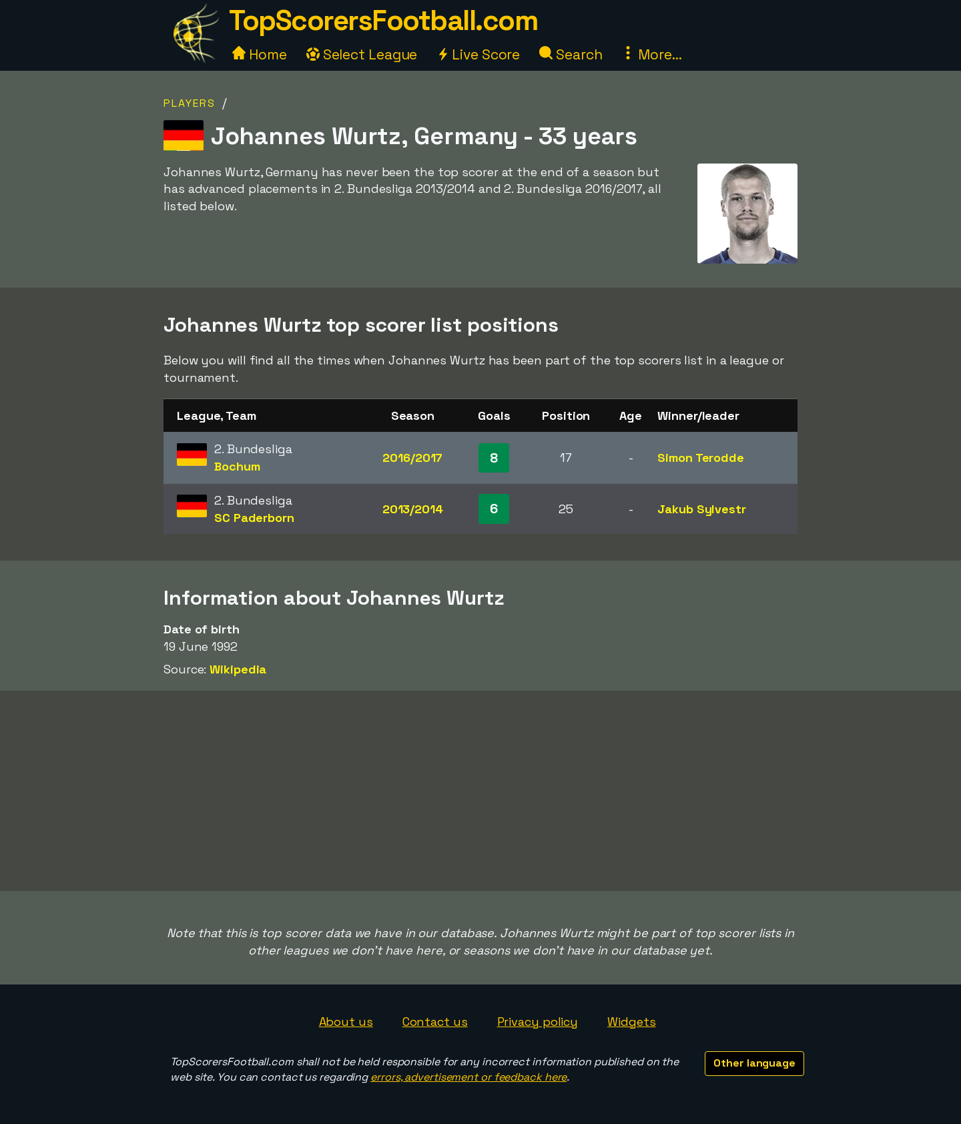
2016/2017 (412, 457)
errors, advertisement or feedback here (468, 1077)
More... (651, 54)
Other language (754, 1063)
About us (346, 1021)
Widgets (631, 1021)
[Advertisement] (480, 790)
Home (259, 54)
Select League (362, 54)
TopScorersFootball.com (383, 20)
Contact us (435, 1021)
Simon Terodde (700, 457)
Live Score (478, 54)
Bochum (237, 466)
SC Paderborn (254, 517)
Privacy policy (538, 1021)
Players (190, 103)
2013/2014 (412, 509)
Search (570, 54)
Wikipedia (238, 669)
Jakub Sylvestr (701, 509)
